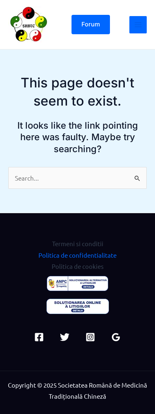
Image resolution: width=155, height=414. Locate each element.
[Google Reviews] (116, 337)
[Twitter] (64, 337)
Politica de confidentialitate (77, 255)
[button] (91, 24)
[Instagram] (90, 337)
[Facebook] (39, 337)
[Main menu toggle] (138, 24)
